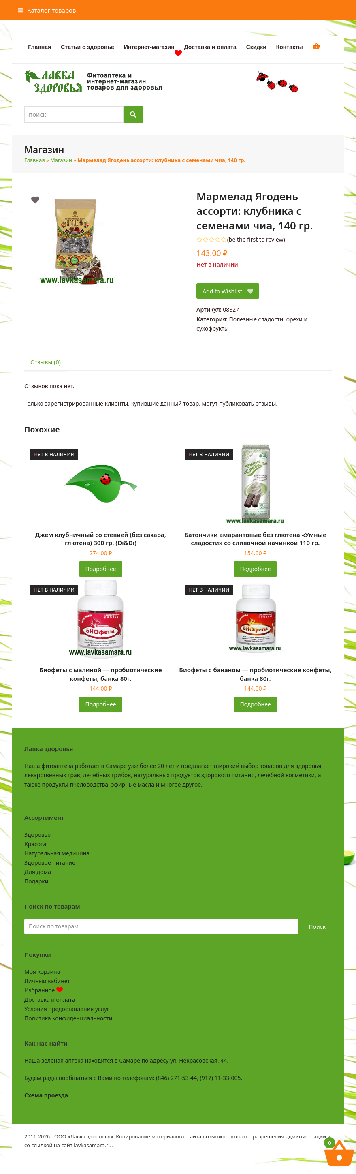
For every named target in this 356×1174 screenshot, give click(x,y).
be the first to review (256, 239)
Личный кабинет (47, 981)
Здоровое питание (49, 862)
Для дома (37, 872)
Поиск (317, 926)
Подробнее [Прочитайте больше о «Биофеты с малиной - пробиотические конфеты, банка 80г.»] (100, 704)
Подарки (36, 881)
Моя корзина (42, 971)
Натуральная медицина (57, 853)
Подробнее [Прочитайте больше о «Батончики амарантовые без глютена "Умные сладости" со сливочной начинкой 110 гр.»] (255, 569)
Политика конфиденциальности (68, 1018)
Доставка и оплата (49, 999)
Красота (35, 844)
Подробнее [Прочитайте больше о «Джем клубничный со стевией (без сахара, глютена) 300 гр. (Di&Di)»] (100, 569)
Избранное (43, 990)
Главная (34, 160)
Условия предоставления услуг (66, 1009)
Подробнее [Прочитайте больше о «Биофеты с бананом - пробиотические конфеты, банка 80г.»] (255, 704)
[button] (47, 10)
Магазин (61, 160)
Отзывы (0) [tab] (45, 362)
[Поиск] (133, 114)
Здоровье (37, 834)
